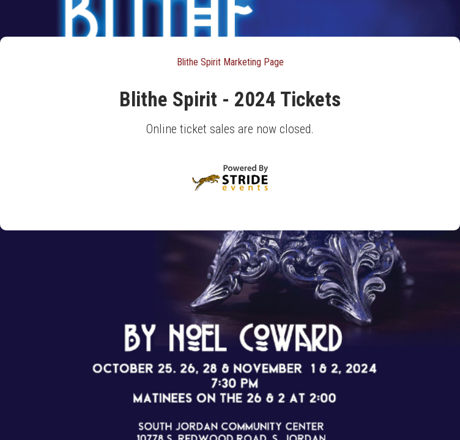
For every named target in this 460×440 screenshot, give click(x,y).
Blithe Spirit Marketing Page (230, 62)
